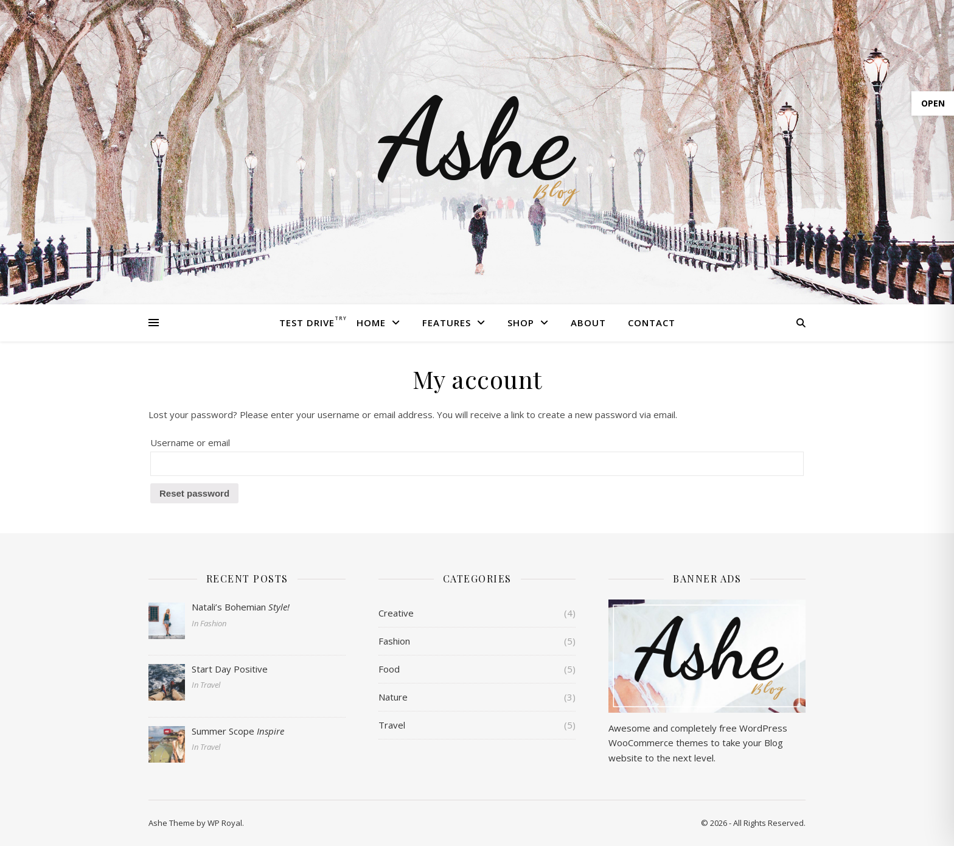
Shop (520, 322)
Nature (393, 697)
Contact (651, 322)
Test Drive (307, 322)
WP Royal (224, 822)
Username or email (190, 442)
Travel (391, 725)
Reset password (194, 493)
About (588, 322)
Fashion (394, 641)
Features (446, 322)
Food (389, 669)
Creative (396, 613)
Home (371, 322)
